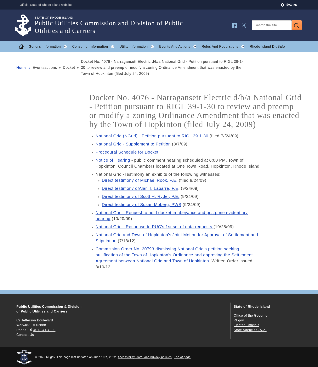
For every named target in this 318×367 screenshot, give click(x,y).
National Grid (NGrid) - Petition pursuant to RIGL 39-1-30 (152, 136)
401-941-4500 (44, 330)
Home (21, 67)
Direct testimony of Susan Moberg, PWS (141, 204)
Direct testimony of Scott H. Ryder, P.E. (140, 196)
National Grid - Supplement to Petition (134, 144)
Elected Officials (246, 325)
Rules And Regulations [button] (224, 46)
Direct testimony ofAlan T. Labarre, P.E (140, 188)
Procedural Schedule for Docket (127, 152)
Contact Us (25, 335)
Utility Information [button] (138, 46)
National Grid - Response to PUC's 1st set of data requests (155, 226)
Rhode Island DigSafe (267, 46)
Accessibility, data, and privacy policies (145, 357)
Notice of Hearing (113, 160)
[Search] (272, 25)
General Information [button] (49, 46)
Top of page (182, 357)
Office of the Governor (251, 315)
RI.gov (239, 320)
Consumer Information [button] (94, 46)
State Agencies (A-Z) (250, 330)
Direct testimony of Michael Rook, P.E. (139, 180)
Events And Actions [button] (179, 46)
